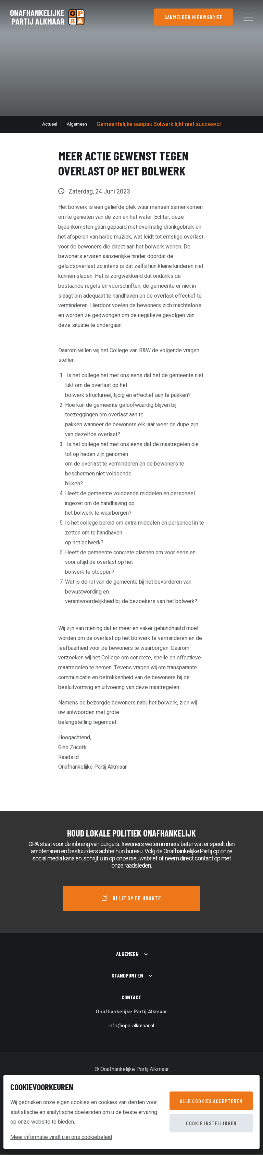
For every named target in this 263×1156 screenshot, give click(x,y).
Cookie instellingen (211, 1123)
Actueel (49, 124)
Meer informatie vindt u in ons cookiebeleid (61, 1137)
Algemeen (77, 124)
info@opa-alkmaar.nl (131, 1027)
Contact (131, 999)
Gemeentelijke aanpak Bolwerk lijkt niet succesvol (159, 124)
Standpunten (127, 977)
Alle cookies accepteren (211, 1101)
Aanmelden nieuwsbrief (193, 17)
